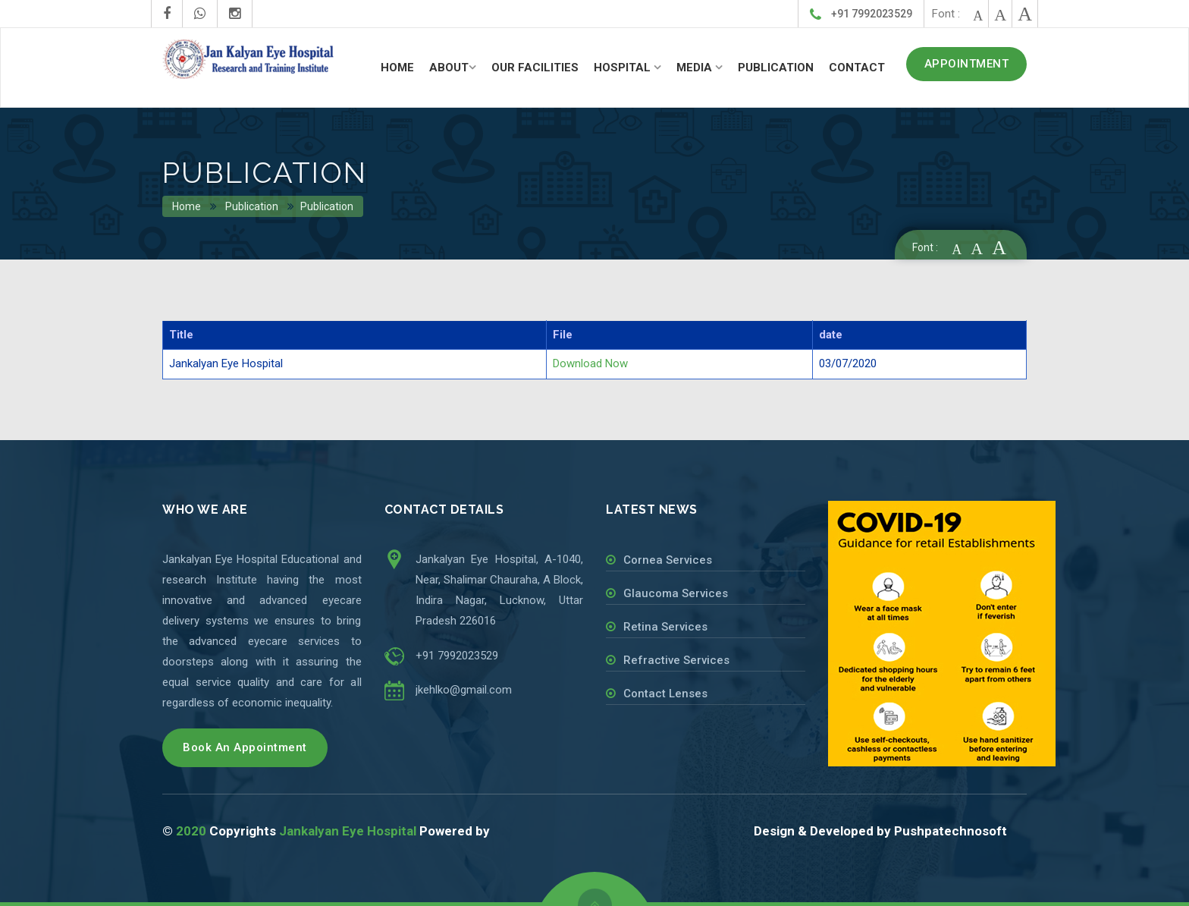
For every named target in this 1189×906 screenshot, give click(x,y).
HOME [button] (397, 67)
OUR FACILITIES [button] (535, 67)
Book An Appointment (245, 747)
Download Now (590, 363)
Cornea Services (667, 560)
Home (187, 206)
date (830, 334)
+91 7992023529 (861, 15)
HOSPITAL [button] (624, 67)
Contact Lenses (665, 693)
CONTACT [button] (857, 67)
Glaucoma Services (675, 593)
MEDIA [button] (695, 67)
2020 (191, 830)
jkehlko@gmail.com (464, 690)
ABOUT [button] (449, 67)
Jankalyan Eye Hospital (347, 830)
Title (181, 334)
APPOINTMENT (966, 64)
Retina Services (665, 627)
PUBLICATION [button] (776, 67)
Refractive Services (676, 660)
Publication (251, 206)
